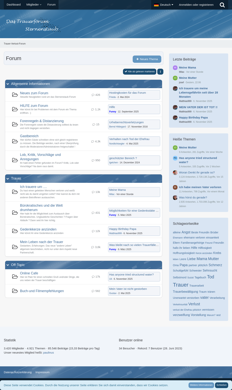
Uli (110, 279)
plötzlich (203, 265)
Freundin (219, 242)
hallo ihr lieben (181, 247)
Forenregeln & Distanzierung (42, 121)
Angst (185, 232)
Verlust (194, 304)
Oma (176, 265)
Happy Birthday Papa (122, 228)
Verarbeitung (217, 297)
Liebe (191, 259)
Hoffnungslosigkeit (184, 253)
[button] (163, 5)
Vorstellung (198, 315)
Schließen (222, 385)
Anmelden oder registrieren (196, 4)
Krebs (217, 253)
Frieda (112, 97)
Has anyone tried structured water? (131, 274)
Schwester (195, 270)
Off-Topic (18, 265)
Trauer (16, 178)
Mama (202, 259)
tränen (211, 291)
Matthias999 (115, 233)
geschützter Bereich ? (123, 158)
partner (193, 265)
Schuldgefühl (180, 270)
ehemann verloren (194, 237)
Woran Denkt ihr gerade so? (197, 172)
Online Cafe (29, 273)
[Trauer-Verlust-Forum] (116, 24)
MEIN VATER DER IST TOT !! (198, 107)
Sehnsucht (210, 270)
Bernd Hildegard (117, 126)
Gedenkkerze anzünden (38, 229)
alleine (177, 232)
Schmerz (215, 265)
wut (218, 315)
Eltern (176, 242)
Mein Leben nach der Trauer (41, 242)
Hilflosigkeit (205, 247)
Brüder (214, 232)
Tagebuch (200, 277)
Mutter (213, 259)
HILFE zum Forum (34, 106)
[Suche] (222, 5)
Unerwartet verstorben (186, 297)
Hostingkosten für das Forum (127, 92)
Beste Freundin (200, 232)
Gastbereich (29, 136)
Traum (203, 291)
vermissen (208, 309)
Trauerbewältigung (185, 291)
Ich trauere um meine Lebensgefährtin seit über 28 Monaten (198, 92)
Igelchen (113, 162)
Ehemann (178, 237)
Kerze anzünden (204, 253)
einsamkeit (212, 237)
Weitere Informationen (201, 385)
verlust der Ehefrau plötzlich (187, 310)
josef (181, 82)
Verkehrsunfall (180, 304)
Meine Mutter (188, 77)
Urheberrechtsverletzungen (126, 122)
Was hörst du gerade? (193, 197)
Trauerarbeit (196, 285)
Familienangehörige (192, 242)
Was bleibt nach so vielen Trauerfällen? (134, 245)
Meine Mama (117, 189)
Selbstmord (179, 277)
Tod (210, 276)
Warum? (211, 315)
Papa (184, 265)
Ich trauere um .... (33, 187)
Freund (209, 243)
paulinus (48, 352)
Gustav (112, 293)
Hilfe (112, 107)
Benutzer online (131, 340)
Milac (112, 194)
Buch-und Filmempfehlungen (42, 291)
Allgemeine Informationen (30, 84)
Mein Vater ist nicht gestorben (128, 288)
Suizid (190, 277)
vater (204, 297)
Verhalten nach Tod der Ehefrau (129, 139)
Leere (182, 259)
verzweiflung (181, 315)
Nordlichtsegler (116, 143)
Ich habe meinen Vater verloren (200, 187)
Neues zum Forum (34, 93)
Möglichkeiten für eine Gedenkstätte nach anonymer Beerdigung (150, 210)
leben (175, 259)
